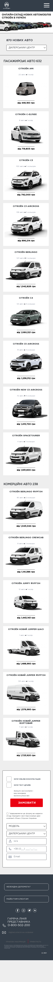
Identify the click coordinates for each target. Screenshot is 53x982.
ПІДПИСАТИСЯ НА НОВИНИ (17, 933)
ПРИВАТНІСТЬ (35, 942)
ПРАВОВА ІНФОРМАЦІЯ (15, 942)
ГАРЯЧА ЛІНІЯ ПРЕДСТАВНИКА (18, 920)
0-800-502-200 (16, 925)
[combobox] (26, 48)
